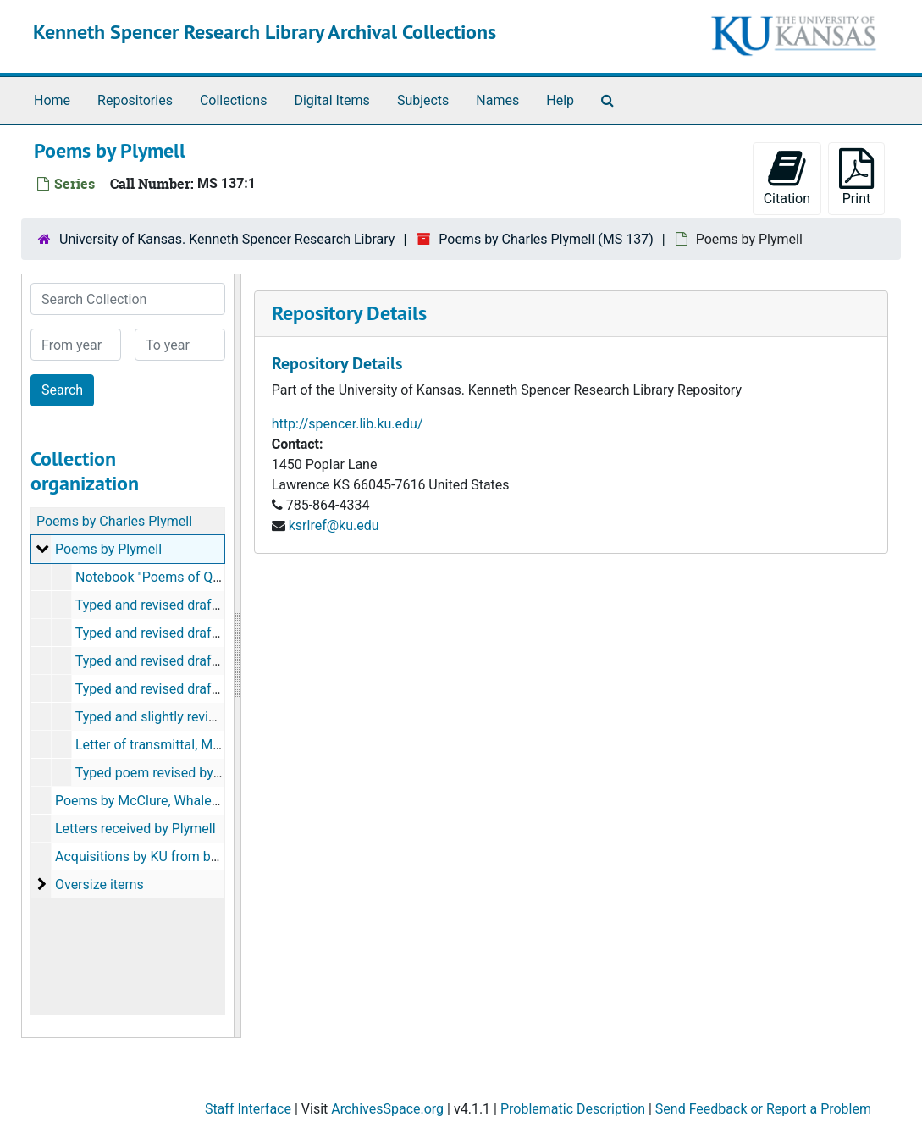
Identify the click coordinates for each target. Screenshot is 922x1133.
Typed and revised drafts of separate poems (207, 605)
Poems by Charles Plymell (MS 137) (546, 239)
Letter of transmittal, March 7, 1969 (181, 745)
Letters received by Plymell (135, 829)
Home (52, 100)
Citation (787, 177)
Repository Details (349, 313)
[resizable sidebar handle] (237, 655)
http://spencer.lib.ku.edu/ (347, 424)
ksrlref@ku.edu (334, 525)
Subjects (423, 100)
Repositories (135, 100)
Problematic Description (572, 1109)
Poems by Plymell (108, 549)
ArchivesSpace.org (387, 1109)
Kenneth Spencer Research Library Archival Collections (264, 32)
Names (497, 100)
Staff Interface (248, 1109)
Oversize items (99, 884)
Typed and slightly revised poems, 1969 (193, 717)
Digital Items (331, 100)
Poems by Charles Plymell (114, 521)
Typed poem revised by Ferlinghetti (179, 773)
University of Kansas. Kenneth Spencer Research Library (227, 239)
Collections (234, 100)
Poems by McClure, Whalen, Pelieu (158, 801)
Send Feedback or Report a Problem (763, 1109)
